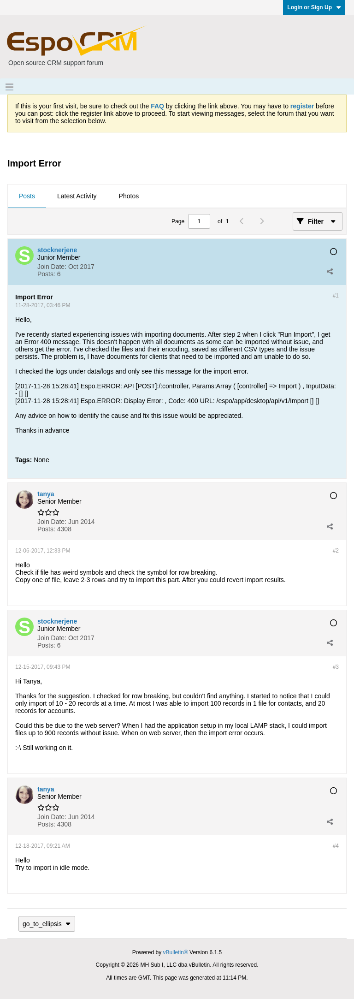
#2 (336, 550)
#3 (336, 667)
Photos (129, 196)
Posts (27, 196)
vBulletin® (175, 952)
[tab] (27, 196)
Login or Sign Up (314, 7)
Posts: (46, 274)
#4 (336, 846)
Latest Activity (77, 196)
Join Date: (51, 266)
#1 (336, 295)
